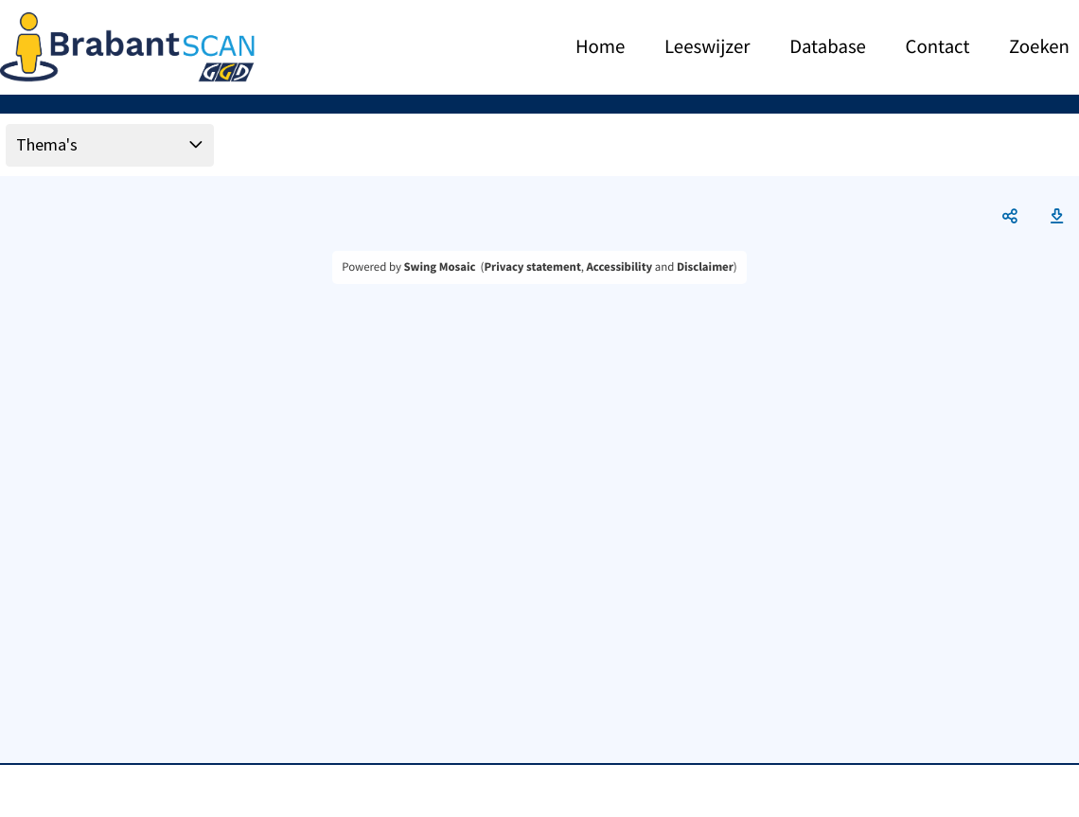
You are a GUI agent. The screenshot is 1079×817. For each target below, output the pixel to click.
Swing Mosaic (439, 267)
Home (600, 47)
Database (827, 47)
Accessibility (620, 267)
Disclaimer (705, 267)
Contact (938, 47)
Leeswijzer (707, 47)
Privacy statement (532, 267)
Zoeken (1039, 47)
